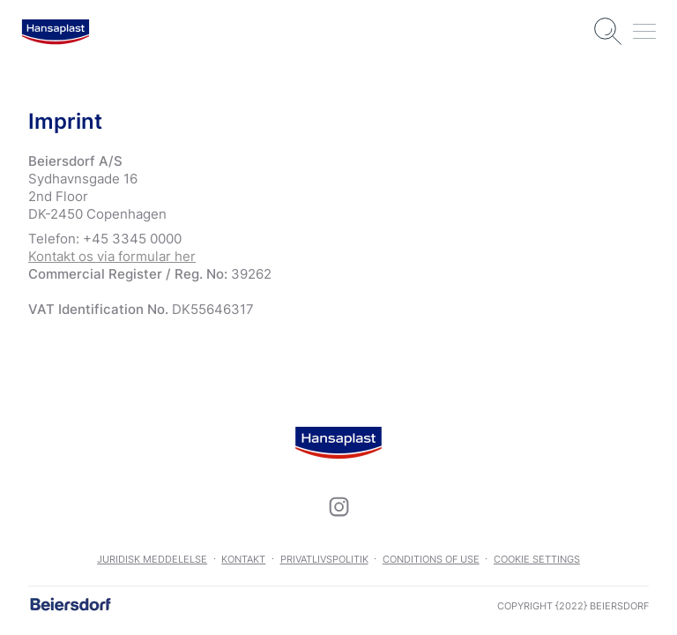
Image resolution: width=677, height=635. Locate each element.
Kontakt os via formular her (112, 256)
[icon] (338, 506)
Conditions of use (431, 559)
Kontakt (243, 559)
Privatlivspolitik (324, 559)
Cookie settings (537, 559)
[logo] (55, 32)
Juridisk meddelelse (152, 559)
